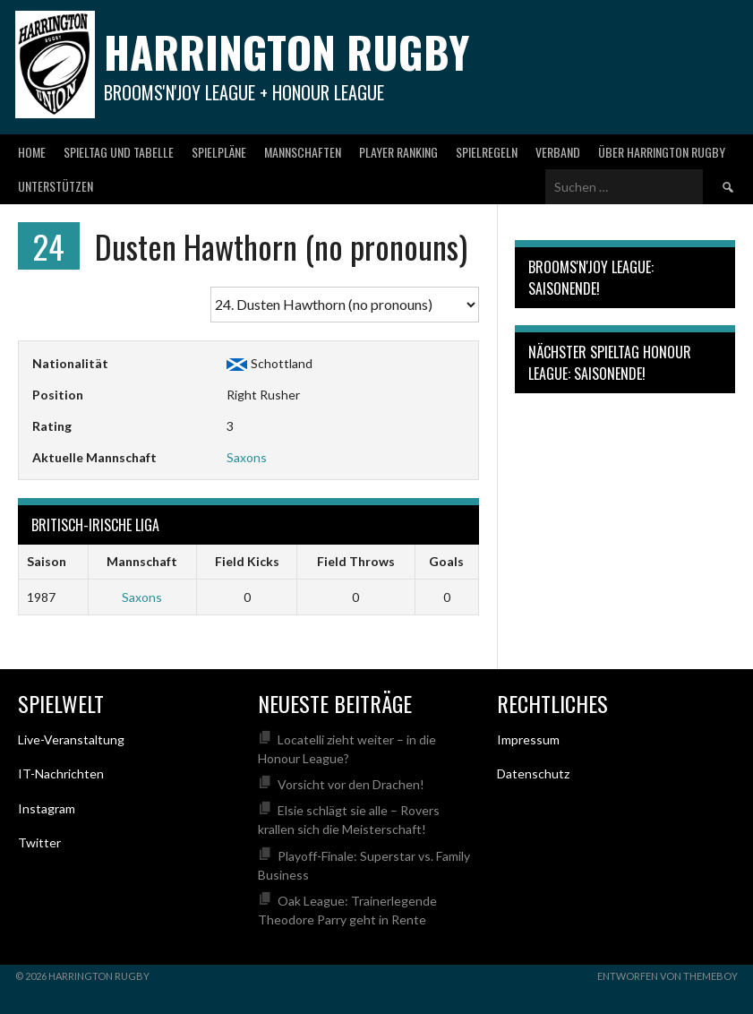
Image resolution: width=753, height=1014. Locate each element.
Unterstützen (55, 185)
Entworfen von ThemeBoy (667, 976)
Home (32, 151)
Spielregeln (487, 151)
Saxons (247, 457)
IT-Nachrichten (61, 773)
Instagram (46, 808)
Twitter (39, 842)
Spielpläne (219, 151)
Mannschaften (302, 151)
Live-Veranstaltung (71, 739)
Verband (557, 151)
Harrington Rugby (286, 51)
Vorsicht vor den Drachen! (351, 784)
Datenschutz (533, 773)
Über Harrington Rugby (661, 151)
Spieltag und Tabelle (119, 151)
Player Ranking (398, 151)
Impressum (528, 739)
